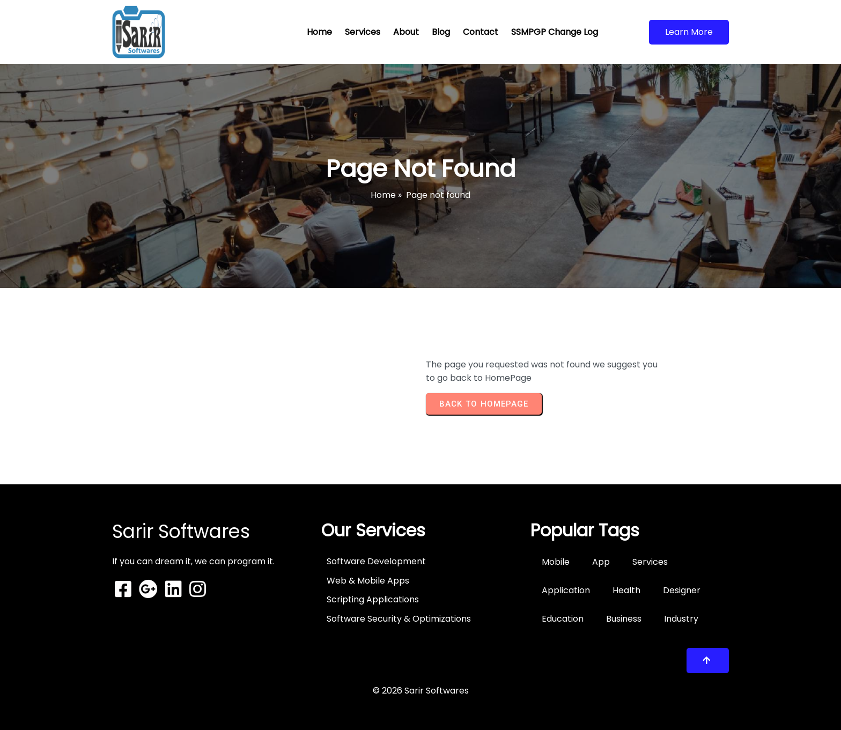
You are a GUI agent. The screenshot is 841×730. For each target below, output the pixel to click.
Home (383, 195)
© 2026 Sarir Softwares (421, 690)
